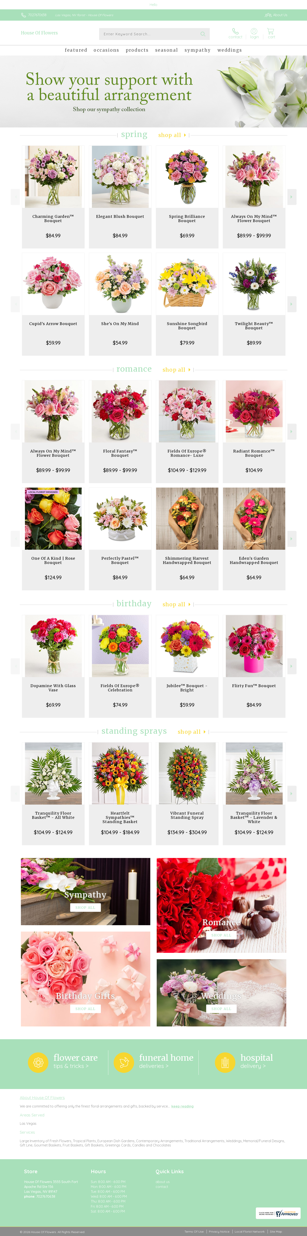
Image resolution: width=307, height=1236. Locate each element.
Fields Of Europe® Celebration (120, 687)
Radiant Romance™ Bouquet (254, 453)
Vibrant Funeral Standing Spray (187, 815)
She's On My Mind (120, 323)
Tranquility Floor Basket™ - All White (53, 815)
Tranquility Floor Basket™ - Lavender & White (254, 817)
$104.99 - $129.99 (187, 470)
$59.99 (53, 343)
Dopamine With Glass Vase (53, 687)
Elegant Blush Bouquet (120, 216)
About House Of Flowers (42, 1097)
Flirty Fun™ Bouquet (254, 685)
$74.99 (120, 705)
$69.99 (187, 235)
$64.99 (187, 577)
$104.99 (254, 470)
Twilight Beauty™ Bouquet (254, 325)
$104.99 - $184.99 (120, 832)
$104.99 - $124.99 (53, 832)
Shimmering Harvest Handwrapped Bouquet (187, 560)
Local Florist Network (250, 1231)
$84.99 (53, 235)
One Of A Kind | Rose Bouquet (53, 560)
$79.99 (187, 343)
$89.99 (254, 343)
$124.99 (53, 577)
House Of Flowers (39, 33)
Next (292, 197)
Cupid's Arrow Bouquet (53, 323)
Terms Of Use (194, 1231)
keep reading (182, 1106)
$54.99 (120, 343)
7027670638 (37, 15)
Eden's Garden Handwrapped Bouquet (254, 560)
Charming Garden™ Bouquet (53, 218)
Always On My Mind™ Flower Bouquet (254, 218)
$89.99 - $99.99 (254, 235)
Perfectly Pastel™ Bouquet (120, 560)
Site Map (276, 1231)
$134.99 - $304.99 (187, 832)
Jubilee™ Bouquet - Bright (187, 687)
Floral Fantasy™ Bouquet (120, 453)
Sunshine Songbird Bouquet (187, 325)
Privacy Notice (219, 1231)
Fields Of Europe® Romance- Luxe (187, 453)
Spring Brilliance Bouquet (187, 218)
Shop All (169, 135)
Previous (15, 197)
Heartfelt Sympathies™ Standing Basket (120, 817)
